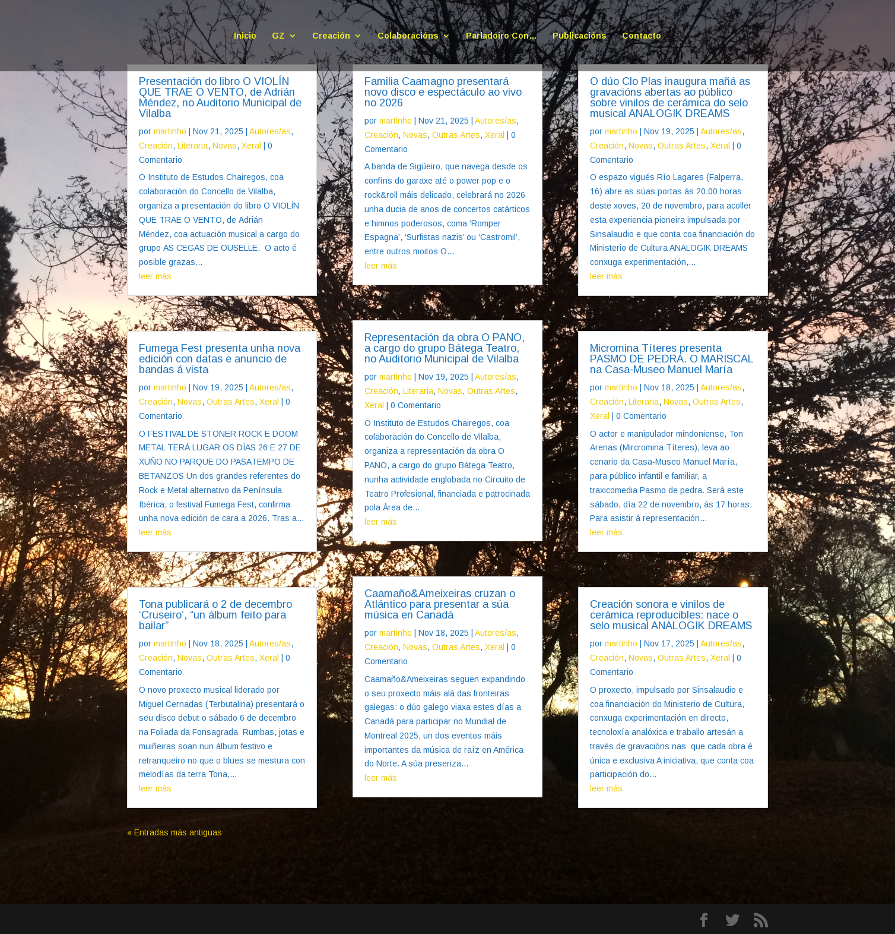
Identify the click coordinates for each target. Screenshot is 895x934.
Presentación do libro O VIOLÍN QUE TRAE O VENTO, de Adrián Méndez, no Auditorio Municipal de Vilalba (220, 97)
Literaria (192, 145)
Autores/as (270, 131)
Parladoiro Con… (501, 35)
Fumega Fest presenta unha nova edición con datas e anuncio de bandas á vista (219, 359)
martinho (170, 131)
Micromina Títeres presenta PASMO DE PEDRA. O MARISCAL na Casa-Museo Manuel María (671, 359)
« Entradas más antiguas (174, 832)
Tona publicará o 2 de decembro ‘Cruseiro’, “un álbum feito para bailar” (215, 615)
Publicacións (580, 35)
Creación (331, 35)
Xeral (251, 145)
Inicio (245, 35)
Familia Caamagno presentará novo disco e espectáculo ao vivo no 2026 (443, 92)
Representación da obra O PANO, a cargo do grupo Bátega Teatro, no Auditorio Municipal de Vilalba (444, 348)
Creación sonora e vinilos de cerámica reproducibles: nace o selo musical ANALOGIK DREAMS (671, 615)
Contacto (641, 35)
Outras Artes (231, 401)
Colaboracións (408, 35)
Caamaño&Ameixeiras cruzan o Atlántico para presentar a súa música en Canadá (439, 604)
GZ (278, 35)
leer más (155, 276)
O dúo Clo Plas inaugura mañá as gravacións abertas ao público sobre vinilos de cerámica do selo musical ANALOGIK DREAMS (670, 97)
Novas (224, 145)
